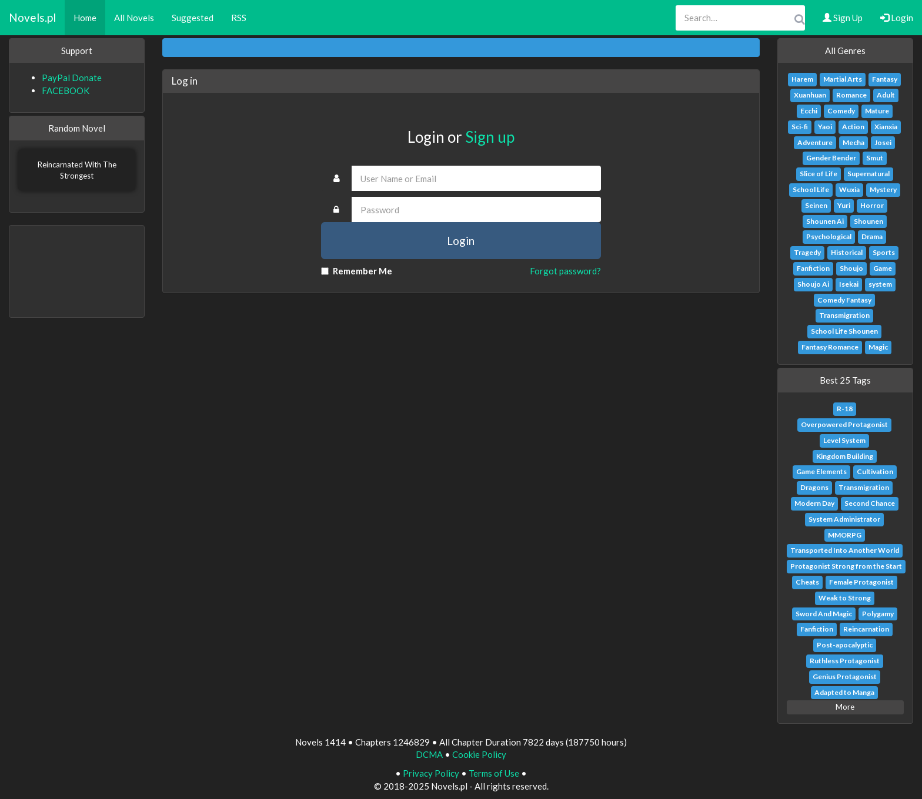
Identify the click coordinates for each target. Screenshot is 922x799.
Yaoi (825, 126)
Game (882, 268)
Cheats (807, 582)
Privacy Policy (431, 773)
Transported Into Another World (844, 550)
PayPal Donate (72, 77)
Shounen (868, 221)
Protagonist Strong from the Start (846, 566)
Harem (802, 79)
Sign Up (843, 17)
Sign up (490, 136)
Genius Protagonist (845, 676)
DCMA (429, 754)
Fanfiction (813, 268)
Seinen (816, 205)
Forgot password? (565, 271)
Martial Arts (842, 79)
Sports (884, 252)
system (880, 284)
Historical (847, 252)
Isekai (848, 284)
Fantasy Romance (829, 347)
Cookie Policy (479, 754)
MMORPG (844, 535)
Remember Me (356, 271)
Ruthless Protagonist (845, 660)
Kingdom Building (844, 456)
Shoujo (851, 268)
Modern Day (814, 503)
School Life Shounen (844, 331)
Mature (877, 110)
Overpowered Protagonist (844, 424)
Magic (878, 347)
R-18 (845, 408)
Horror (872, 205)
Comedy (841, 110)
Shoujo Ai (813, 284)
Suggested (192, 17)
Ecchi (808, 110)
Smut (874, 157)
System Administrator (844, 519)
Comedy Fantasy (844, 300)
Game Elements (821, 471)
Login (896, 17)
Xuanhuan (810, 94)
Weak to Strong (845, 597)
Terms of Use (494, 773)
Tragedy (807, 252)
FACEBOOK (65, 90)
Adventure (815, 142)
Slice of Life (818, 173)
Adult (886, 94)
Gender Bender (831, 157)
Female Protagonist (861, 582)
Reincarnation (866, 629)
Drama (872, 236)
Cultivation (875, 471)
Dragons (814, 487)
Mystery (883, 189)
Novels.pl (32, 17)
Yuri (843, 205)
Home (85, 17)
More (845, 706)
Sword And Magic (824, 613)
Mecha (853, 142)
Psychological (828, 236)
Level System (844, 440)
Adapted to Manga (844, 692)
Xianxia (885, 126)
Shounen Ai (825, 221)
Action (853, 126)
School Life (811, 189)
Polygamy (878, 613)
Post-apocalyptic (845, 644)
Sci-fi (799, 126)
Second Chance (869, 503)
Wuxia (849, 189)
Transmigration (844, 315)
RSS (238, 17)
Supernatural (868, 173)
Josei (882, 142)
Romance (851, 94)
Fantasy (884, 79)
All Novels (134, 17)
